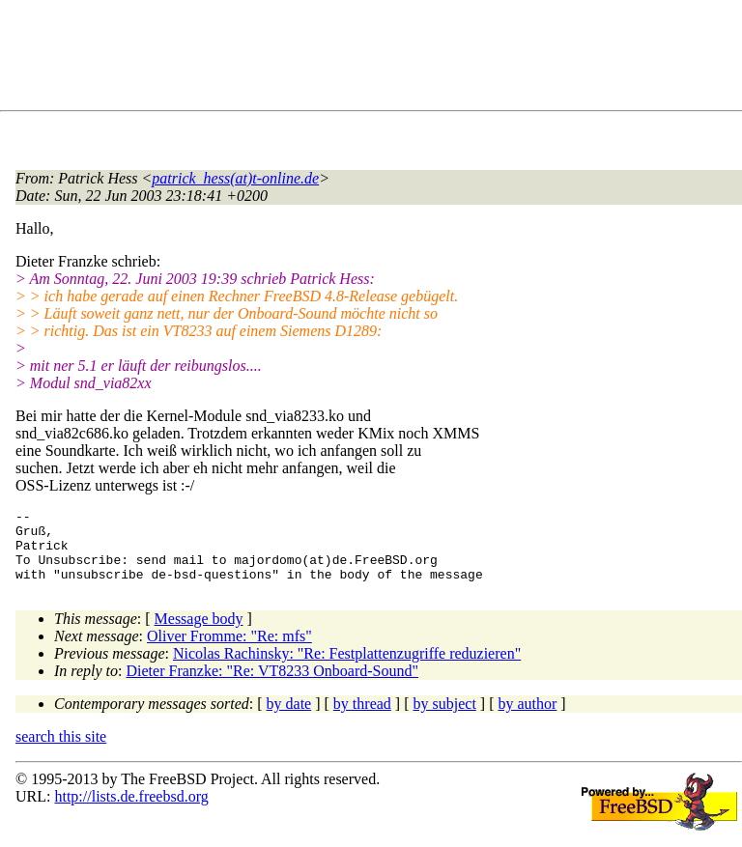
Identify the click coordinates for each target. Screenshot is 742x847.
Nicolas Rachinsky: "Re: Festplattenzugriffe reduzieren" (347, 668)
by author (527, 718)
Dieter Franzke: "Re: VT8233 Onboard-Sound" (272, 685)
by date (289, 718)
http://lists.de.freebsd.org (131, 811)
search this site (60, 751)
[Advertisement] (367, 58)
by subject (445, 718)
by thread (362, 718)
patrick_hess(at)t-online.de (235, 178)
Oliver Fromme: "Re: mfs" (229, 650)
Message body (199, 633)
